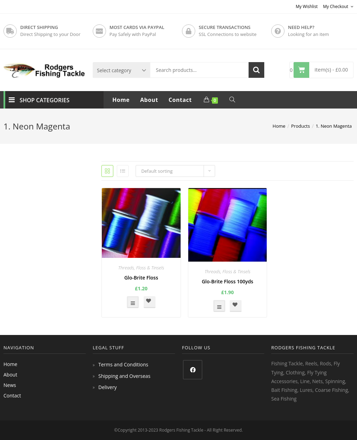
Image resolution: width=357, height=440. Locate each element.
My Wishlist (307, 6)
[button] (149, 302)
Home (10, 364)
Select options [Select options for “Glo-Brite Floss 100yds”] (219, 306)
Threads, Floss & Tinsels (141, 267)
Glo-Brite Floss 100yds (227, 281)
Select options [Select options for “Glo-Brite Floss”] (133, 302)
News (9, 385)
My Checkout (338, 6)
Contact (12, 395)
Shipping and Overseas (124, 376)
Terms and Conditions (123, 364)
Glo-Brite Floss (141, 277)
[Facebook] (192, 369)
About (10, 374)
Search (256, 70)
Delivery (107, 387)
